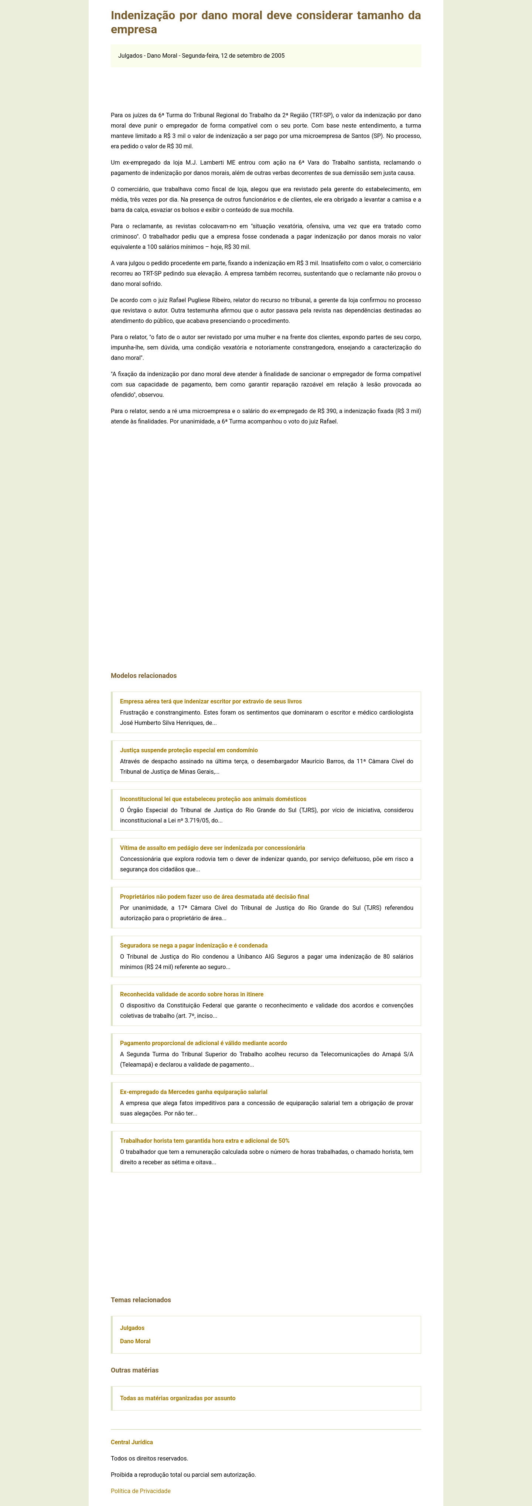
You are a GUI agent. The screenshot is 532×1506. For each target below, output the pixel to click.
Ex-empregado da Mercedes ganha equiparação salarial (193, 1091)
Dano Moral (135, 1341)
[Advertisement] (266, 84)
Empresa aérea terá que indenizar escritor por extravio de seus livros (211, 701)
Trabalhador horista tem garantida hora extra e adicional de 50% (205, 1140)
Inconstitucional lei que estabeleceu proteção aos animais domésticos (213, 799)
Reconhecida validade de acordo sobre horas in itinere (191, 994)
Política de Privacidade (141, 1491)
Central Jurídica (132, 1442)
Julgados (132, 1327)
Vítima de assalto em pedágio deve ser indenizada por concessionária (212, 847)
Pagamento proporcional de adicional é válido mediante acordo (203, 1043)
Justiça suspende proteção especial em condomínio (189, 750)
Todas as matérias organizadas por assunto (178, 1398)
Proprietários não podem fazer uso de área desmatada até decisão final (214, 896)
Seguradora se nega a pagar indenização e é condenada (194, 945)
